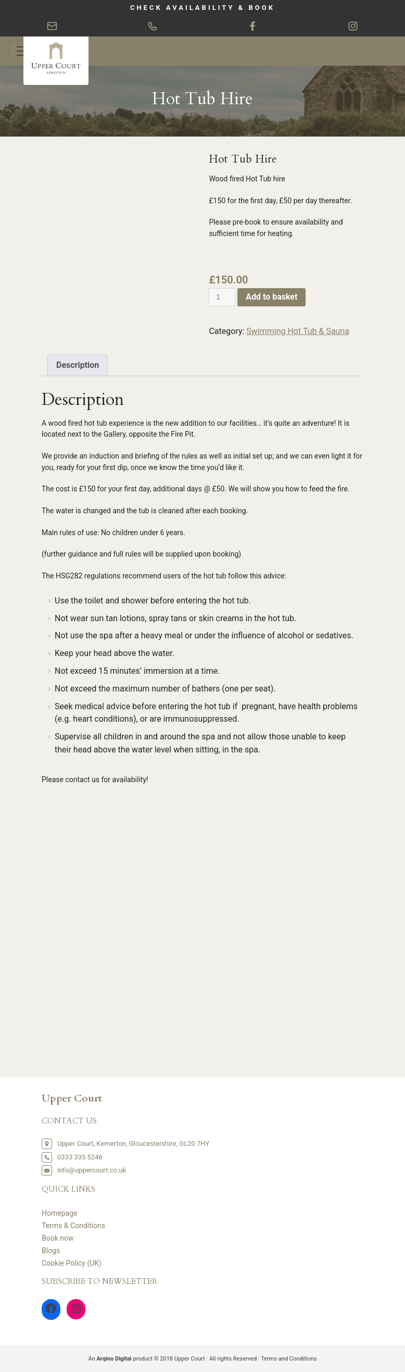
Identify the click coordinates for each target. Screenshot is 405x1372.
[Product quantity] (222, 297)
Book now (58, 1238)
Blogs (51, 1250)
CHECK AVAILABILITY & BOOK (202, 7)
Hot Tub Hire (202, 99)
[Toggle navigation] (22, 51)
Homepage (59, 1213)
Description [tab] (77, 365)
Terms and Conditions (289, 1358)
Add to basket (271, 297)
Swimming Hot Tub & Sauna (297, 331)
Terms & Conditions (73, 1225)
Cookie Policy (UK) (72, 1263)
